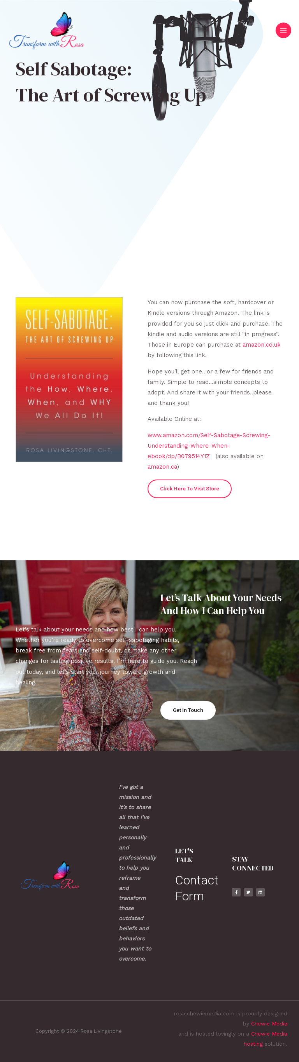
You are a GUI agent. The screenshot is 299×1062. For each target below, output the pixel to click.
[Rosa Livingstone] (47, 30)
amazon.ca (162, 466)
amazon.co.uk (262, 344)
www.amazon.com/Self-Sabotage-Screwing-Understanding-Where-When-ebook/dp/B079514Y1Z (209, 446)
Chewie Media (269, 1023)
